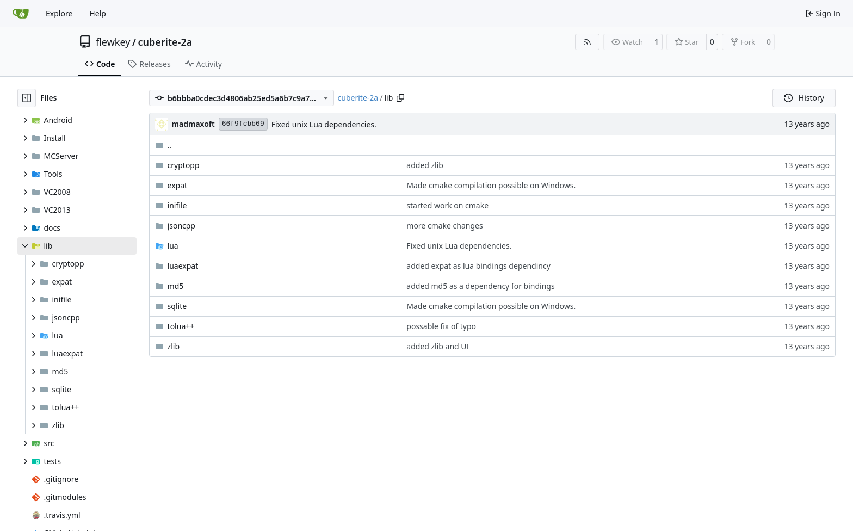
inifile (177, 205)
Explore (59, 13)
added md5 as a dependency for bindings (480, 286)
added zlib (424, 165)
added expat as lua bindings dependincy (478, 266)
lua (173, 245)
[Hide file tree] (26, 98)
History (804, 97)
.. (163, 145)
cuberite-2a (165, 41)
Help (97, 13)
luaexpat (183, 266)
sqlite (177, 306)
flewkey (113, 41)
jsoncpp (181, 225)
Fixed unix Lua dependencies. (323, 124)
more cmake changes (444, 225)
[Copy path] (400, 98)
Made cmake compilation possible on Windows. (491, 185)
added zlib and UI (437, 346)
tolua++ (181, 326)
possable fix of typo (441, 326)
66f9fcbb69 (243, 124)
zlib (174, 346)
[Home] (20, 13)
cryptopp (184, 165)
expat (178, 185)
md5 (176, 286)
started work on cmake (447, 205)
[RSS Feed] (587, 42)
